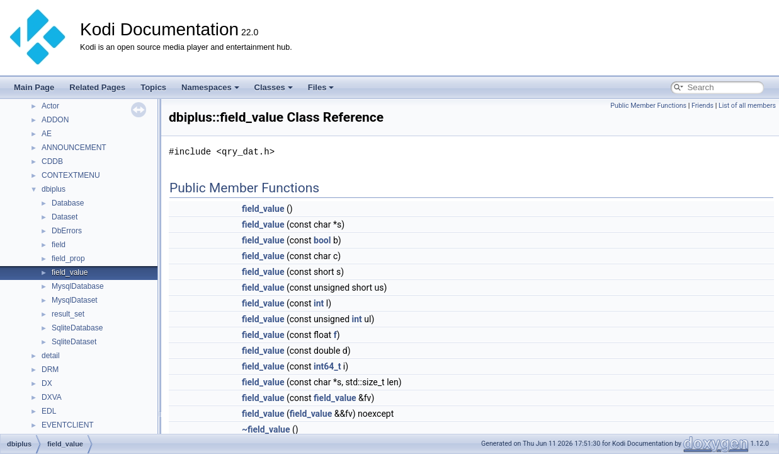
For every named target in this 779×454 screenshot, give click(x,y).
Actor (50, 106)
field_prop (68, 258)
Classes (273, 87)
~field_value (266, 429)
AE (47, 133)
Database (68, 203)
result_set (68, 314)
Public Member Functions (648, 106)
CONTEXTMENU (71, 175)
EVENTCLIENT (68, 425)
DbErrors (67, 230)
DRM (50, 369)
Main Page (34, 87)
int (319, 303)
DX (47, 383)
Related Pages (97, 87)
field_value (70, 272)
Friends (702, 106)
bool (322, 240)
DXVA (52, 397)
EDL (49, 411)
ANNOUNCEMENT (74, 147)
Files (321, 87)
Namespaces (210, 87)
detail (51, 355)
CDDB (52, 161)
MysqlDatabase (78, 286)
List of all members (747, 106)
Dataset (64, 216)
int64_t (327, 366)
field (58, 244)
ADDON (55, 119)
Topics (153, 87)
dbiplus (53, 189)
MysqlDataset (75, 300)
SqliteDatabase (77, 327)
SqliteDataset (74, 341)
